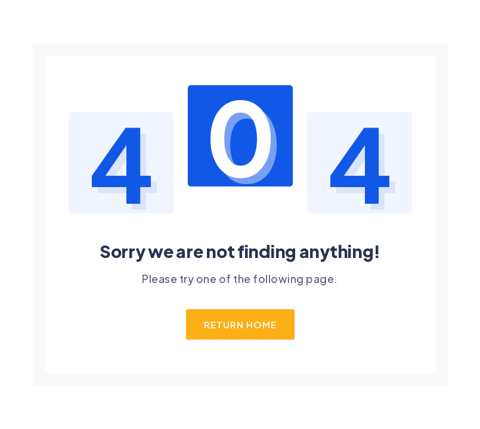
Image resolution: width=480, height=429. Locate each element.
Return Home (240, 324)
